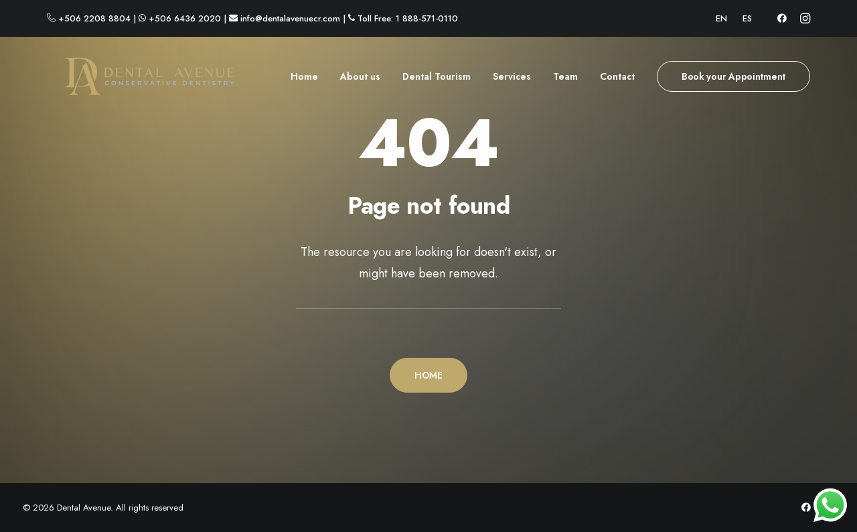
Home (304, 81)
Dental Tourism (436, 81)
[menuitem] (721, 18)
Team (565, 81)
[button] (782, 18)
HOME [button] (428, 375)
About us (360, 81)
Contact (617, 81)
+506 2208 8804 (94, 18)
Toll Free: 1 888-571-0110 (408, 18)
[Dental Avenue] (132, 81)
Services (512, 81)
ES (747, 18)
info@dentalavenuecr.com (290, 18)
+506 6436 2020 (185, 18)
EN (721, 18)
